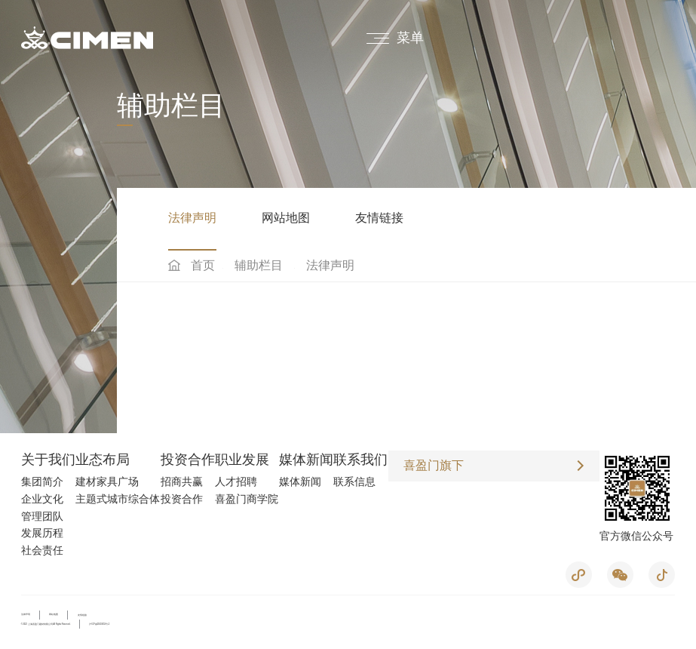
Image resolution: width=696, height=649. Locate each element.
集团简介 (42, 481)
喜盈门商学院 (246, 499)
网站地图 (286, 217)
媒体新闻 (306, 459)
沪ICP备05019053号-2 (99, 624)
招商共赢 (182, 481)
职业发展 (242, 459)
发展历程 (42, 533)
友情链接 (379, 217)
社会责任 (42, 550)
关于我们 (48, 459)
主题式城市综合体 (117, 499)
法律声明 (192, 217)
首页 (203, 265)
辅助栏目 (259, 265)
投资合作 (188, 459)
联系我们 (360, 459)
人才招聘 (236, 481)
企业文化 (42, 499)
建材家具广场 (107, 481)
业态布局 (102, 459)
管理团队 (42, 516)
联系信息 (354, 481)
